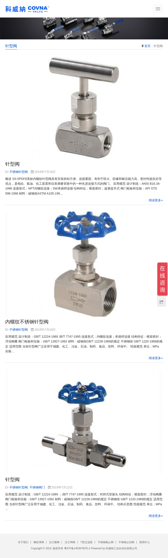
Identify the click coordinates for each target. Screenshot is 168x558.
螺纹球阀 (38, 542)
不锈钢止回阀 (126, 542)
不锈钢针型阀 (18, 172)
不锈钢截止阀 (106, 542)
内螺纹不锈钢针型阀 (27, 322)
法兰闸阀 (70, 542)
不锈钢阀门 (37, 487)
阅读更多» (156, 200)
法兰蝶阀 (54, 542)
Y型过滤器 (86, 542)
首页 (147, 46)
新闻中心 (144, 542)
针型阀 (12, 164)
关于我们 (23, 542)
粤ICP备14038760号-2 (77, 548)
